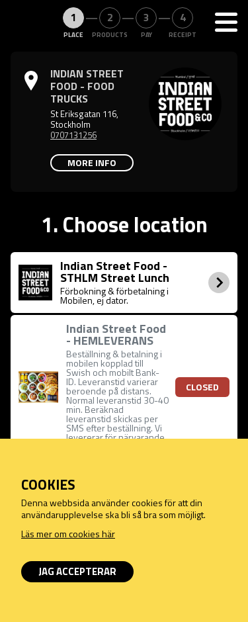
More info (91, 162)
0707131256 (73, 135)
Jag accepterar (77, 571)
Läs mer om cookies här (68, 534)
